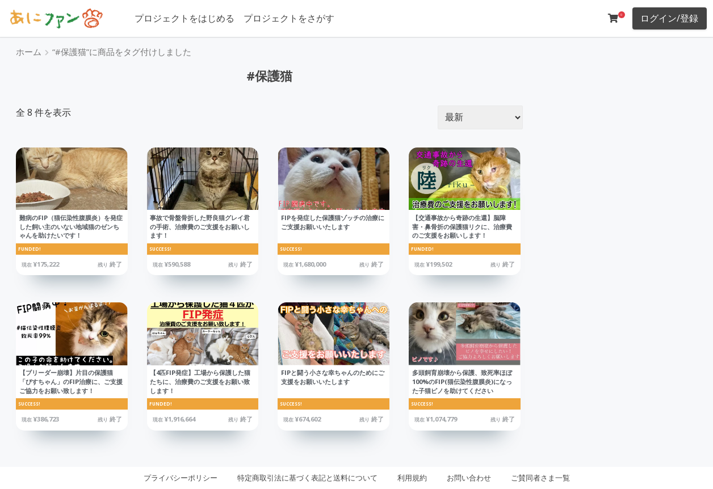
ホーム (28, 51)
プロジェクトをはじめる (184, 18)
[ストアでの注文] (480, 117)
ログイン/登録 (669, 18)
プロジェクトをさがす (289, 18)
